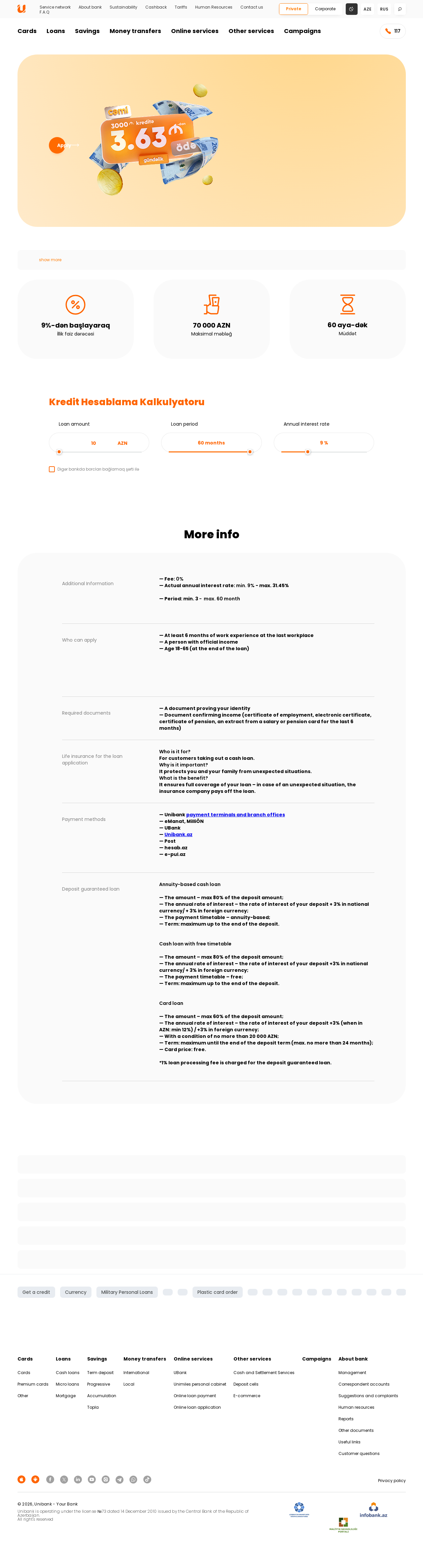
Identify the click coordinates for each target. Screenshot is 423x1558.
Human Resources (213, 7)
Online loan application (197, 1407)
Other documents (356, 1430)
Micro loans (67, 1384)
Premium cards (33, 1384)
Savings (87, 31)
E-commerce (246, 1396)
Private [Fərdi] (293, 9)
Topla (93, 1407)
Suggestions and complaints (368, 1396)
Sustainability (123, 7)
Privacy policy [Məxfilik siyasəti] (392, 1480)
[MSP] (343, 1525)
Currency (76, 1292)
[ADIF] (299, 1510)
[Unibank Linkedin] (79, 1479)
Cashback (156, 7)
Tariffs (181, 7)
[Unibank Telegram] (120, 1479)
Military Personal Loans (127, 1292)
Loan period (184, 424)
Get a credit (36, 1292)
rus (384, 9)
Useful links (349, 1442)
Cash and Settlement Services (264, 1372)
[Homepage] (21, 11)
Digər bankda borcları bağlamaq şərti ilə (97, 469)
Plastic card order (217, 1292)
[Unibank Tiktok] (147, 1479)
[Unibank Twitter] (65, 1479)
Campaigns (302, 31)
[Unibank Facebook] (51, 1479)
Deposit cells (246, 1384)
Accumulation (101, 1396)
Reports (346, 1419)
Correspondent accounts (364, 1384)
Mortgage (66, 1396)
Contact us (251, 7)
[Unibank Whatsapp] (134, 1479)
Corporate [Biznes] (325, 9)
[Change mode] (351, 8)
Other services (251, 31)
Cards (27, 31)
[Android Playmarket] (36, 1479)
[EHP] (334, 1510)
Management (352, 1372)
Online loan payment (195, 1396)
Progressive (98, 1384)
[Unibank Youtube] (93, 1479)
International (136, 1372)
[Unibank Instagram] (107, 1479)
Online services (195, 31)
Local (128, 1384)
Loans (56, 31)
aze (367, 9)
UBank (180, 1372)
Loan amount (74, 424)
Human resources (356, 1407)
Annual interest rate (307, 424)
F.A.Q (44, 12)
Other (23, 1396)
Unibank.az (178, 834)
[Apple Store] (22, 1479)
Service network (55, 7)
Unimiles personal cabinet (200, 1384)
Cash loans (68, 1372)
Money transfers (135, 31)
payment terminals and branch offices (235, 814)
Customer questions (359, 1453)
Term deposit (100, 1372)
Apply (61, 145)
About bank (90, 7)
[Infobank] (373, 1510)
